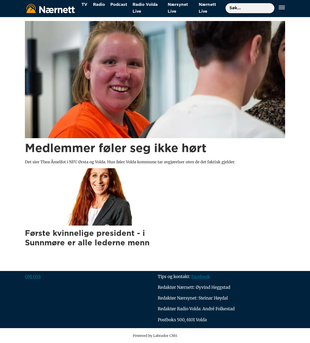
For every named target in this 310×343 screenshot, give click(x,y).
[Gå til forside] (50, 8)
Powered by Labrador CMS (155, 335)
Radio (99, 4)
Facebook (200, 276)
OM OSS (33, 276)
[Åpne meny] (281, 8)
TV (84, 4)
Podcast (118, 4)
